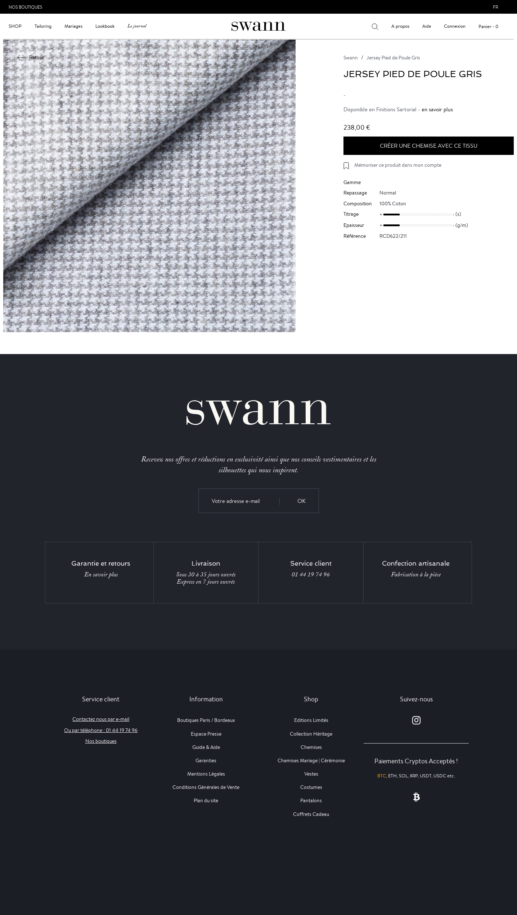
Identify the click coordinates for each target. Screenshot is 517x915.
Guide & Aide (206, 747)
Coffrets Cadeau (311, 814)
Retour (31, 57)
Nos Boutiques (25, 7)
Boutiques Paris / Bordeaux (206, 720)
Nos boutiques (101, 741)
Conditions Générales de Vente (205, 787)
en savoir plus (437, 109)
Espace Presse (206, 734)
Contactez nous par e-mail (100, 719)
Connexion (455, 26)
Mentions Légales (206, 774)
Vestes (311, 774)
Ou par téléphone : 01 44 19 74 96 (101, 730)
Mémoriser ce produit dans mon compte (397, 165)
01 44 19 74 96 (311, 574)
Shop (15, 26)
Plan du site (206, 800)
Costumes (311, 787)
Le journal (136, 26)
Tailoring (43, 26)
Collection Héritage (311, 734)
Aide (426, 26)
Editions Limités (311, 720)
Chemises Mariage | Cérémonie (311, 760)
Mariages (73, 26)
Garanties (205, 760)
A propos (400, 26)
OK (301, 500)
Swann (350, 57)
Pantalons (311, 800)
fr (495, 7)
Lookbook (104, 26)
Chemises (311, 747)
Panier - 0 (488, 26)
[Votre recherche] (375, 26)
